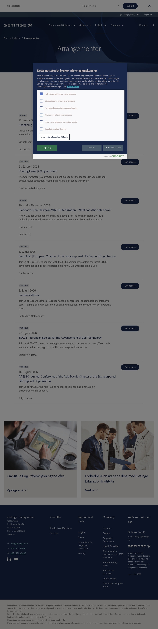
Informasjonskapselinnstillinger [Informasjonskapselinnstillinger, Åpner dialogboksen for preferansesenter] (54, 137)
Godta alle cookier (113, 148)
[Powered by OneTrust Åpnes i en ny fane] (115, 157)
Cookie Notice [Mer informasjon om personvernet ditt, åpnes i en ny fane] (73, 86)
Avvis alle (91, 148)
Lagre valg (47, 148)
